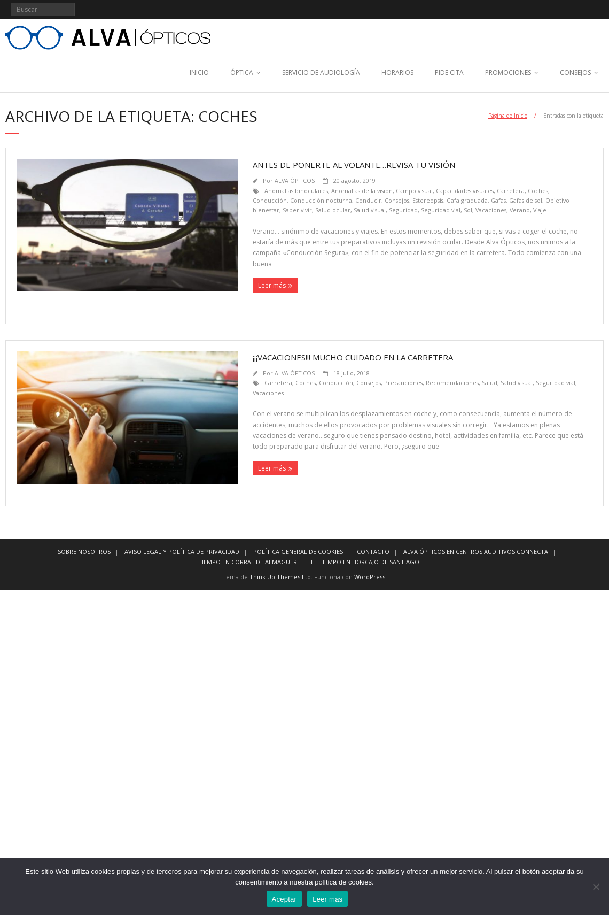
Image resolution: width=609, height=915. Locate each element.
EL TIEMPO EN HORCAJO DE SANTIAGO (365, 562)
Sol (468, 210)
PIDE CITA (449, 72)
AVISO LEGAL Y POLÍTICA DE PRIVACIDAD (181, 552)
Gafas (498, 200)
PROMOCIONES (508, 72)
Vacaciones (490, 210)
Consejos (397, 200)
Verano (520, 210)
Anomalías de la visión (362, 191)
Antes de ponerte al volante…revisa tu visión (354, 164)
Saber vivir (297, 210)
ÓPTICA (241, 72)
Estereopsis (427, 200)
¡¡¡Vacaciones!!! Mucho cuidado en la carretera (353, 357)
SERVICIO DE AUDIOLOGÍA (321, 72)
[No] (595, 886)
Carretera (511, 191)
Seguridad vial (440, 210)
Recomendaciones (452, 383)
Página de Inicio (507, 115)
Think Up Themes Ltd (280, 577)
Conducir (368, 200)
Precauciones (403, 383)
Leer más (272, 285)
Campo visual (414, 191)
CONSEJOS (575, 72)
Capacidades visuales (465, 191)
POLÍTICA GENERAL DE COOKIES (298, 552)
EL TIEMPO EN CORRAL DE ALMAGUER (243, 562)
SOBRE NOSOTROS (84, 552)
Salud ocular (332, 210)
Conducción (270, 200)
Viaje (539, 210)
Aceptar (284, 899)
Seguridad (403, 210)
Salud (489, 383)
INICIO (199, 72)
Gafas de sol (525, 200)
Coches (538, 191)
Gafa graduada (467, 200)
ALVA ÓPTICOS (295, 180)
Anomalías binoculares (296, 191)
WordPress (369, 577)
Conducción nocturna (321, 200)
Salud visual (370, 210)
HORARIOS (397, 72)
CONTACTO (373, 552)
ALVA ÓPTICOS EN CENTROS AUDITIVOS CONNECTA (475, 552)
